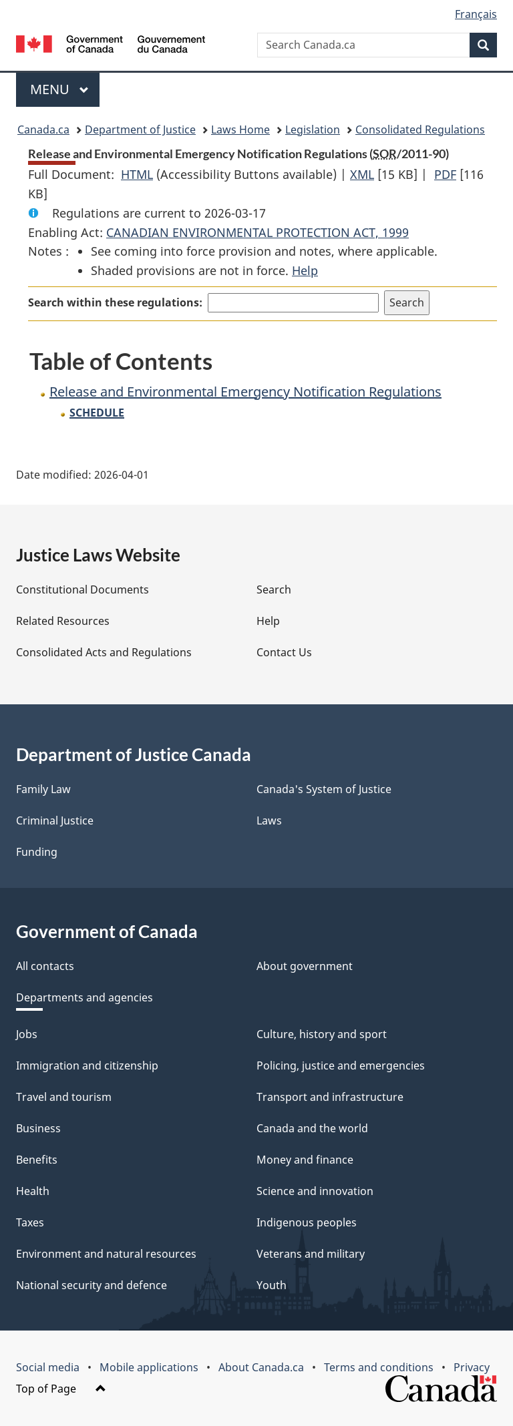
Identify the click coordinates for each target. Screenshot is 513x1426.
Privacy (472, 1367)
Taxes (30, 1222)
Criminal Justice (55, 820)
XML (362, 174)
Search (273, 589)
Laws (269, 820)
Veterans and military (310, 1253)
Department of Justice (140, 129)
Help (305, 270)
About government (304, 966)
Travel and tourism (64, 1097)
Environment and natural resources (106, 1253)
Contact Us (284, 652)
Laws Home (240, 129)
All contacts (45, 966)
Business (38, 1128)
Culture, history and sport (321, 1034)
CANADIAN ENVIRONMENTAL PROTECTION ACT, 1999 (257, 232)
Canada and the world (312, 1128)
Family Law (43, 789)
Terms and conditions (379, 1367)
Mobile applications (149, 1367)
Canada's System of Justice (323, 789)
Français (476, 14)
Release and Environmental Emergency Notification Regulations (245, 392)
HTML (137, 174)
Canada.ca (43, 129)
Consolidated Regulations (420, 129)
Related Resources (63, 621)
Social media (47, 1367)
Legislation (312, 129)
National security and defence (91, 1285)
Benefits (36, 1159)
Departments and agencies (84, 997)
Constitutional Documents (82, 589)
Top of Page (61, 1388)
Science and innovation (314, 1191)
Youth (271, 1285)
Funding (36, 852)
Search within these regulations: (115, 302)
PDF (445, 174)
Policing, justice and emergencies (340, 1065)
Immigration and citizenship (87, 1065)
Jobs (26, 1034)
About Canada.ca (261, 1367)
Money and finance (304, 1159)
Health (32, 1191)
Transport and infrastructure (329, 1097)
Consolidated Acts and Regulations (104, 652)
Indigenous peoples (306, 1222)
